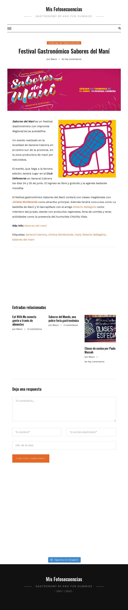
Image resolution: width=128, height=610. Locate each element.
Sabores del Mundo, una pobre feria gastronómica (63, 319)
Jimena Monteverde (24, 202)
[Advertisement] (64, 277)
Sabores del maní (35, 225)
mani (78, 234)
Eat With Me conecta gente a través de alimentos (24, 321)
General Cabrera (36, 234)
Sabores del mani (23, 239)
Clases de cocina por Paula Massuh (100, 350)
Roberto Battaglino (84, 206)
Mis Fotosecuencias (64, 9)
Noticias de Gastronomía (64, 42)
